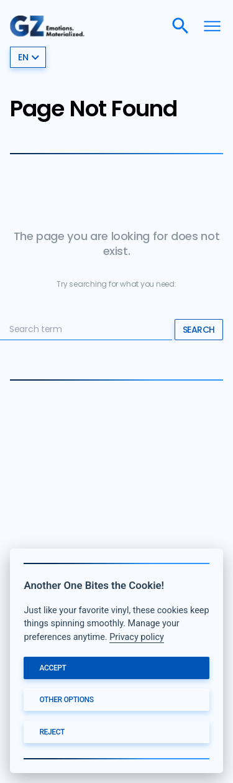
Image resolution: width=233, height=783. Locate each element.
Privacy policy (136, 637)
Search (199, 329)
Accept (52, 668)
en (29, 57)
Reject (52, 732)
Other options (66, 699)
